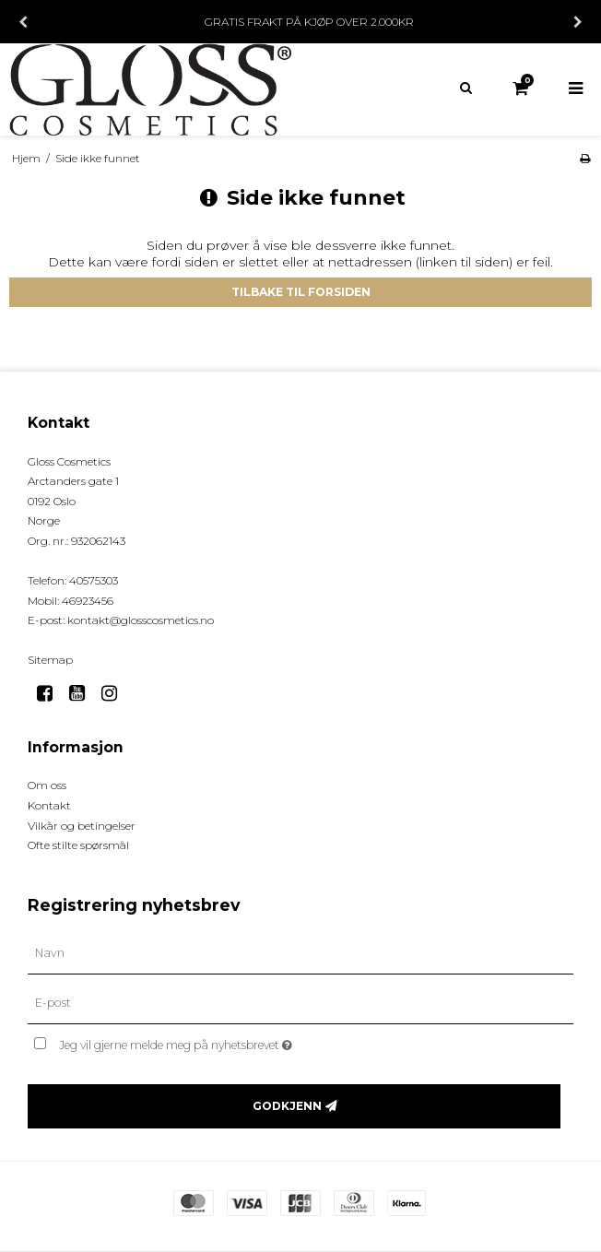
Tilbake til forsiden (301, 292)
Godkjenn (287, 1106)
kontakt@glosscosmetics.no (140, 620)
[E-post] (300, 1003)
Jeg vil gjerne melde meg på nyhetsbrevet (221, 1041)
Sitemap (50, 660)
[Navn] (300, 953)
